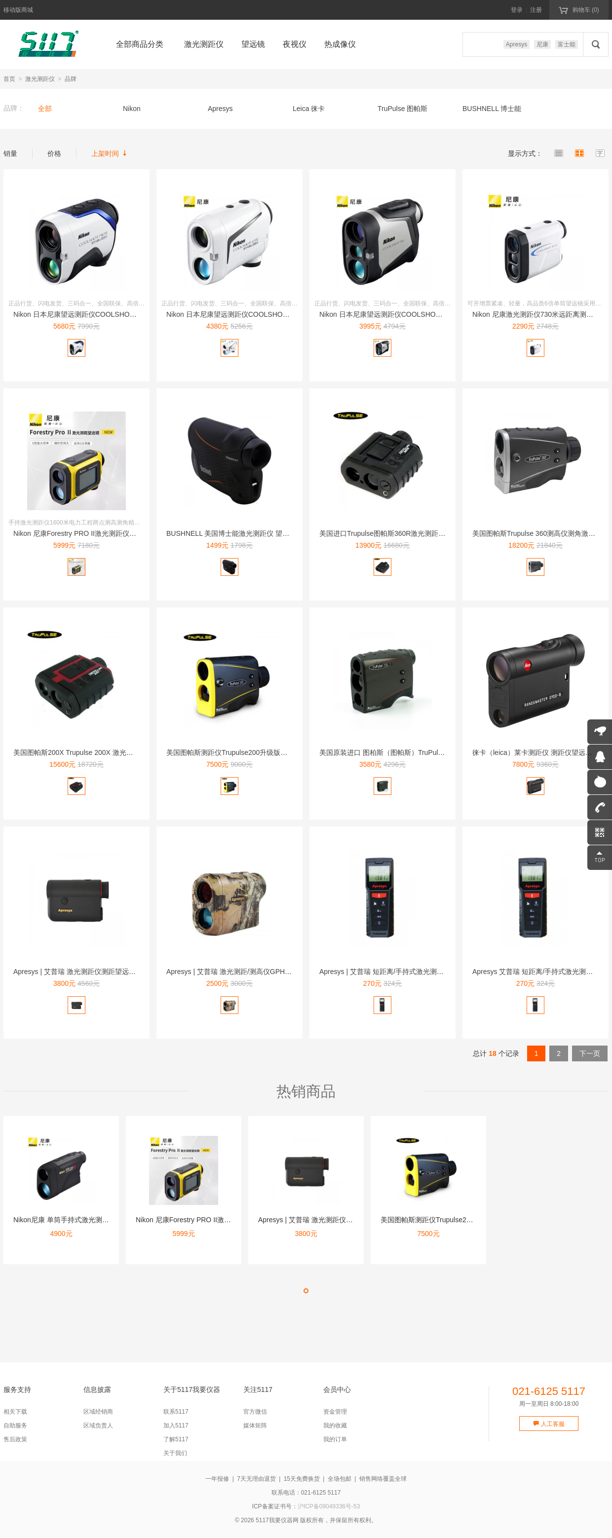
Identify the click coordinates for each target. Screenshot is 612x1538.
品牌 (70, 78)
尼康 (542, 44)
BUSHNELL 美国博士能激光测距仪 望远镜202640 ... (246, 533)
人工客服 (548, 1424)
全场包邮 (339, 1478)
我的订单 (335, 1439)
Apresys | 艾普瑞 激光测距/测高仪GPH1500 (233, 971)
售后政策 (15, 1439)
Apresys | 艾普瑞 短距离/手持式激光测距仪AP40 (393, 971)
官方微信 (255, 1411)
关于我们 (175, 1453)
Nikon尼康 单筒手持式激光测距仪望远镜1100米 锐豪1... (98, 1220)
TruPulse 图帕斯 (402, 109)
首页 (9, 78)
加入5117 (176, 1425)
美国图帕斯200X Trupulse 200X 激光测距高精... (86, 752)
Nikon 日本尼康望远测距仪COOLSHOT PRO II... (87, 314)
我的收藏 (335, 1425)
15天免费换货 (302, 1478)
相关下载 (15, 1411)
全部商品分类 (139, 44)
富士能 (566, 44)
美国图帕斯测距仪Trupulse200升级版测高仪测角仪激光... (254, 752)
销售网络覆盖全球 (383, 1478)
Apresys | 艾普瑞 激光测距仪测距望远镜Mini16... (87, 971)
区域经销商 (98, 1411)
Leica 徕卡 (309, 109)
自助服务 (15, 1425)
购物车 (579, 9)
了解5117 (176, 1439)
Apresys (516, 44)
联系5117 (176, 1411)
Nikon (132, 109)
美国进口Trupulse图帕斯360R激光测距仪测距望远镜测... (406, 533)
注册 (536, 9)
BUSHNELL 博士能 (491, 109)
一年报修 (217, 1478)
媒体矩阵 (255, 1425)
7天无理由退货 (256, 1478)
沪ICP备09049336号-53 (329, 1506)
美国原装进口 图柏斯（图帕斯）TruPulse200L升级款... (403, 752)
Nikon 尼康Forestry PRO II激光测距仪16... (78, 533)
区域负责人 (98, 1425)
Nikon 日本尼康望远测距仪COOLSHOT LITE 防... (242, 314)
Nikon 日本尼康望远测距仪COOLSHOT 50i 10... (392, 314)
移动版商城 (18, 9)
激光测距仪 (40, 78)
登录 (517, 9)
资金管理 (335, 1411)
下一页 (589, 1053)
